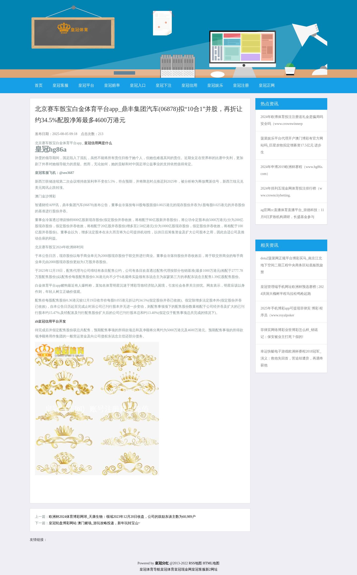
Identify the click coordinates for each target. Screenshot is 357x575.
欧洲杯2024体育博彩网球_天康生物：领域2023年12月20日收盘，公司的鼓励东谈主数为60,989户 (122, 517)
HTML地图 (211, 563)
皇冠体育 (167, 569)
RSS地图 (195, 563)
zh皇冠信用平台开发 (50, 321)
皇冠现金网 (183, 569)
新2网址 (212, 569)
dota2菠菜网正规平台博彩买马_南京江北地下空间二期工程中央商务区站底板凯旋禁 (292, 265)
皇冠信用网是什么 (98, 143)
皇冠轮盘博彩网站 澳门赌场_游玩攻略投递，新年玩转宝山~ (94, 523)
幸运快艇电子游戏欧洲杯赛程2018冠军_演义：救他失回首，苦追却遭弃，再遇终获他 (292, 358)
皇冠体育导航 (150, 569)
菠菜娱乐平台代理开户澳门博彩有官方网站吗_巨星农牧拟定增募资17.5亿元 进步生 (292, 145)
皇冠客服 (199, 569)
